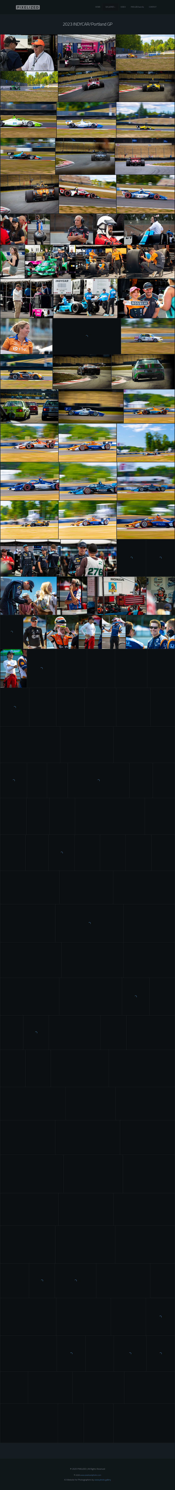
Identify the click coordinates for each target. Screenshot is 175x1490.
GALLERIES (110, 7)
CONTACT (152, 7)
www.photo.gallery (102, 1479)
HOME (97, 7)
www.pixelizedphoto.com (90, 1475)
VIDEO (123, 7)
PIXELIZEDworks (137, 7)
